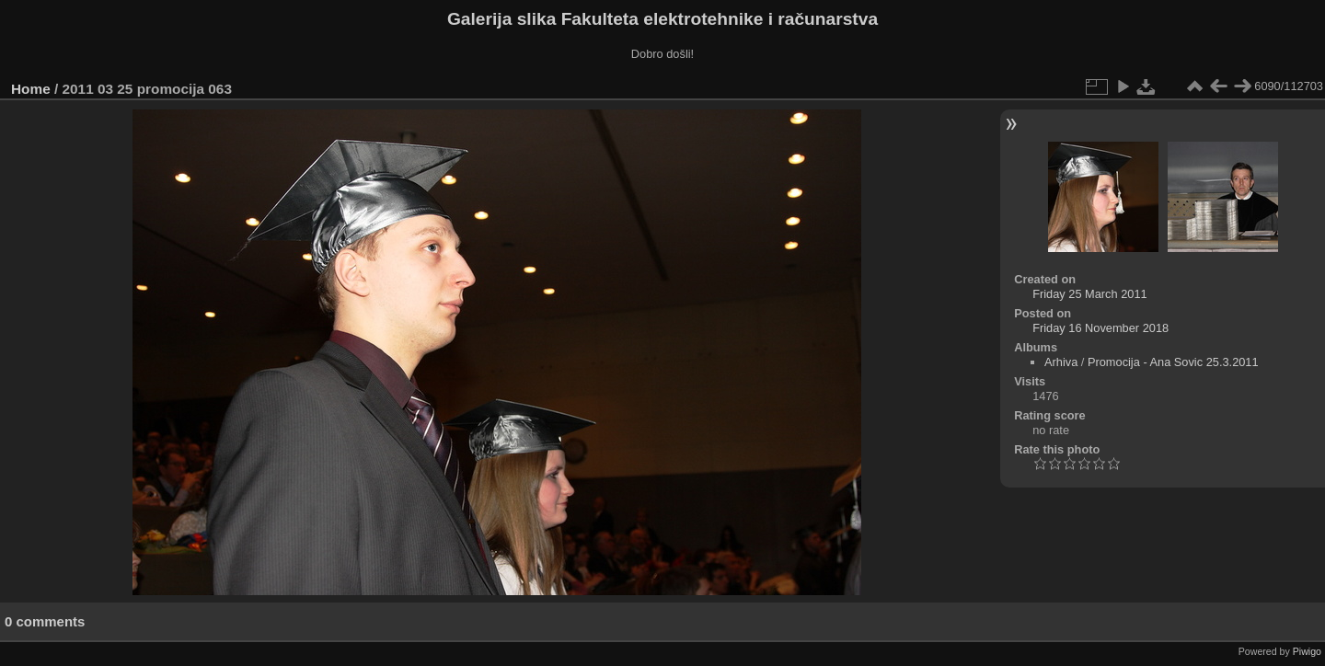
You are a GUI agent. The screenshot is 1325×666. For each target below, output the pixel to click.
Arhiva (1060, 362)
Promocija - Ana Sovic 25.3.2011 (1173, 362)
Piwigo (1307, 651)
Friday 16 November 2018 (1100, 328)
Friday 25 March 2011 (1089, 294)
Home (31, 89)
